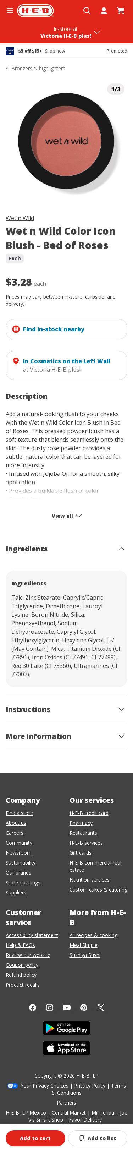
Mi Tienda (103, 1112)
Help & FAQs (20, 945)
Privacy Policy (89, 1085)
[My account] (104, 10)
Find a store (19, 813)
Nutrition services (90, 879)
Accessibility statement (32, 935)
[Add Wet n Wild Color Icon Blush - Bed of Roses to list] (98, 1138)
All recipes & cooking (93, 935)
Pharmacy (81, 822)
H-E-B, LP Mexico (26, 1112)
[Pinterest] (84, 1007)
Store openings (23, 882)
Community (19, 842)
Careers (14, 832)
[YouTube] (66, 1007)
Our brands (18, 872)
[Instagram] (49, 1007)
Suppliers (16, 892)
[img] (66, 141)
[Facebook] (32, 1007)
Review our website (28, 955)
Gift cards (81, 852)
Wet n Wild (20, 218)
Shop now (55, 51)
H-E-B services (86, 842)
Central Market (69, 1112)
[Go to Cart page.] (121, 10)
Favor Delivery (85, 1119)
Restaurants (83, 832)
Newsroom (19, 852)
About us (16, 822)
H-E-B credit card (89, 813)
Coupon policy (22, 964)
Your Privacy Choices (44, 1085)
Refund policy (21, 974)
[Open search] (87, 10)
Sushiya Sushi (85, 955)
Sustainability (20, 862)
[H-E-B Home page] (35, 10)
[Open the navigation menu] (10, 10)
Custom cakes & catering (98, 889)
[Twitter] (101, 1007)
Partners (66, 1102)
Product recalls (23, 984)
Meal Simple (84, 945)
